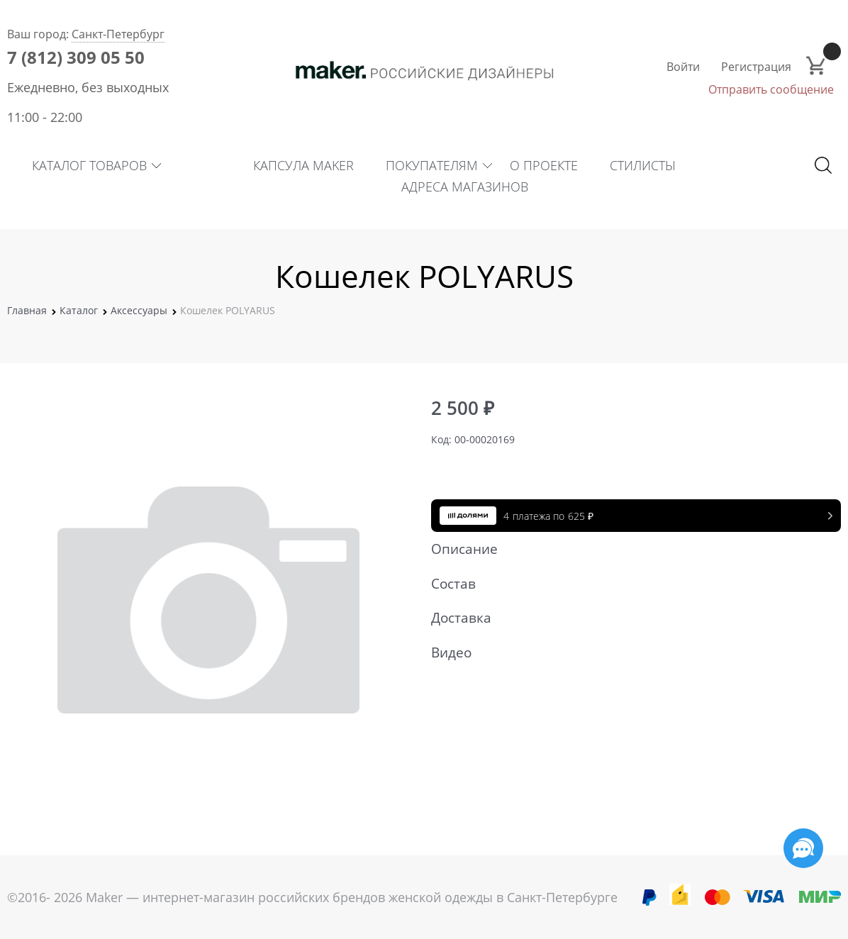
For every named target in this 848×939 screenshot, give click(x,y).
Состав (629, 583)
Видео (629, 652)
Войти (683, 66)
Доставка (629, 618)
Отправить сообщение (771, 89)
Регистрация (756, 66)
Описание (629, 549)
